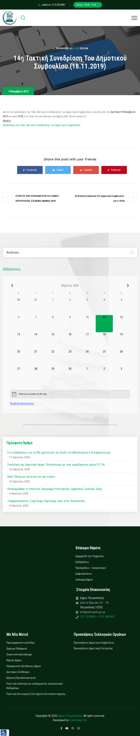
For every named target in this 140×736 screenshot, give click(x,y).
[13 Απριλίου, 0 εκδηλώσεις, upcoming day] (18, 340)
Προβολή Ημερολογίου (22, 403)
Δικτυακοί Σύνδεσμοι (18, 672)
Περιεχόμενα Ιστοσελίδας (20, 642)
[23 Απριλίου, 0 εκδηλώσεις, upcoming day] (70, 358)
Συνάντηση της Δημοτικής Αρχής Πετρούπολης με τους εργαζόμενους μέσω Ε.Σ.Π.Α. (56, 464)
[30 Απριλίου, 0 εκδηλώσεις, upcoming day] (70, 375)
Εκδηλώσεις (82, 562)
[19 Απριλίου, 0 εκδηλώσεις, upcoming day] (121, 340)
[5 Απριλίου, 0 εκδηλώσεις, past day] (121, 306)
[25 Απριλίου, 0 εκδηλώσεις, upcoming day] (104, 358)
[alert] (70, 394)
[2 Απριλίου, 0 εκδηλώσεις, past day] (70, 306)
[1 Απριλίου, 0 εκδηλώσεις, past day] (52, 306)
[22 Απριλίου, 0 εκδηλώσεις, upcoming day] (52, 358)
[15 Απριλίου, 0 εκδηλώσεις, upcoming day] (52, 340)
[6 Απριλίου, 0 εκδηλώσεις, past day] (18, 323)
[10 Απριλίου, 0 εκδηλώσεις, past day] (87, 323)
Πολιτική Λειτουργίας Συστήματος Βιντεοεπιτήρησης (36, 694)
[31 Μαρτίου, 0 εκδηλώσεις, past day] (35, 306)
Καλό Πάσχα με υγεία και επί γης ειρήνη (31, 476)
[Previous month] (12, 285)
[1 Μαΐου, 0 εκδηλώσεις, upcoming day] (87, 375)
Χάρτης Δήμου (14, 660)
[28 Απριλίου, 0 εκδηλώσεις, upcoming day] (35, 375)
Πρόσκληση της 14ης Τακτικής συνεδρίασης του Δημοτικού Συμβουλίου (41, 125)
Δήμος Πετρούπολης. (70, 716)
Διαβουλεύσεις (83, 573)
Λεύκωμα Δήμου (84, 579)
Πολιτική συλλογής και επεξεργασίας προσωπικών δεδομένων (34, 686)
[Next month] (128, 285)
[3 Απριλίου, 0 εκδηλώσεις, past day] (87, 306)
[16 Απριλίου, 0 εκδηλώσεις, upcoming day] (70, 340)
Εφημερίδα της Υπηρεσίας (89, 556)
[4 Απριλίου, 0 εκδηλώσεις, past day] (104, 306)
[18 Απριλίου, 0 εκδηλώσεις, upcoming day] (104, 340)
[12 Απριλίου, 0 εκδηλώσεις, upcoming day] (121, 323)
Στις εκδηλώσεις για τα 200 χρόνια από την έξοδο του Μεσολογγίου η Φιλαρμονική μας (59, 452)
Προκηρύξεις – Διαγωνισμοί (90, 568)
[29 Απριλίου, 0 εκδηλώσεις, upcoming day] (52, 375)
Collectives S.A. (78, 720)
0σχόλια (82, 48)
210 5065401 (106, 616)
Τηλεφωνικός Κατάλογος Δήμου (23, 666)
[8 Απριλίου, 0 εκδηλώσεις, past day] (52, 323)
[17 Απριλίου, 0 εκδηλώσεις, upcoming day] (87, 340)
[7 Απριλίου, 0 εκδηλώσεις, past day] (35, 323)
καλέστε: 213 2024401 (51, 4)
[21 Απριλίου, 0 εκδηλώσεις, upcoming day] (35, 358)
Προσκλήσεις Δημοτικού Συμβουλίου (94, 642)
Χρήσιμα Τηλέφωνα (16, 648)
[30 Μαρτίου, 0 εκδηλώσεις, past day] (18, 306)
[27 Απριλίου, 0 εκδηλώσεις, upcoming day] (18, 375)
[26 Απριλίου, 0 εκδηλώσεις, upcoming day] (121, 358)
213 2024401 (88, 616)
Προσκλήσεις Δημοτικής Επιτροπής (93, 648)
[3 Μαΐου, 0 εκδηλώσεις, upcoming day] (121, 375)
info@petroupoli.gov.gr (92, 612)
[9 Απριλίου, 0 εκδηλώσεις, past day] (70, 323)
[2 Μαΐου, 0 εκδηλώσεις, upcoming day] (104, 375)
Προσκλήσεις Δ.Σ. (64, 48)
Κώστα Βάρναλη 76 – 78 (94, 602)
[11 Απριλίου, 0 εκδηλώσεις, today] (104, 323)
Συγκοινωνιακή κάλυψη (19, 654)
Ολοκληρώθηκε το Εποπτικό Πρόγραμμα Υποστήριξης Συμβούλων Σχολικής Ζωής (54, 489)
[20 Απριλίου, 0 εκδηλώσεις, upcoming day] (18, 358)
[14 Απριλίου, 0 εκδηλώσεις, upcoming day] (35, 340)
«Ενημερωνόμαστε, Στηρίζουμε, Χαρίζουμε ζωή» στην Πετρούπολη (46, 501)
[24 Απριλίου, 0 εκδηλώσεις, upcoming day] (87, 358)
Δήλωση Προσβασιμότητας (21, 677)
